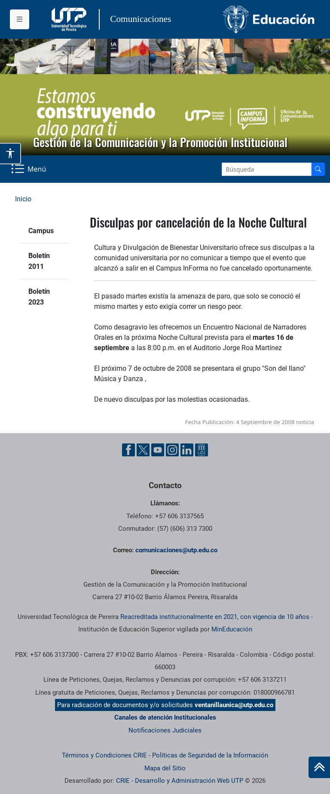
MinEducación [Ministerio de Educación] (231, 629)
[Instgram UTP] (172, 449)
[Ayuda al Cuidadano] (201, 449)
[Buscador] (318, 169)
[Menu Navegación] (29, 169)
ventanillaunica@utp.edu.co (234, 705)
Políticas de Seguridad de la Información (210, 755)
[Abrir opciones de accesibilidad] (10, 153)
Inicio (23, 199)
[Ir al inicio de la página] (319, 767)
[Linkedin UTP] (186, 449)
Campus (41, 231)
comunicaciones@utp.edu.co (176, 550)
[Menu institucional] (19, 19)
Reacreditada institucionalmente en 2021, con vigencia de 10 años (214, 617)
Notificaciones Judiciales (165, 730)
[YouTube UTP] (157, 449)
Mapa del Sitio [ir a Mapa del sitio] (165, 768)
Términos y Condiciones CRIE (104, 755)
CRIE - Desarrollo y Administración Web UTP (179, 781)
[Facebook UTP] (128, 449)
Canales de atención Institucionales (165, 717)
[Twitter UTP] (143, 449)
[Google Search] (267, 169)
